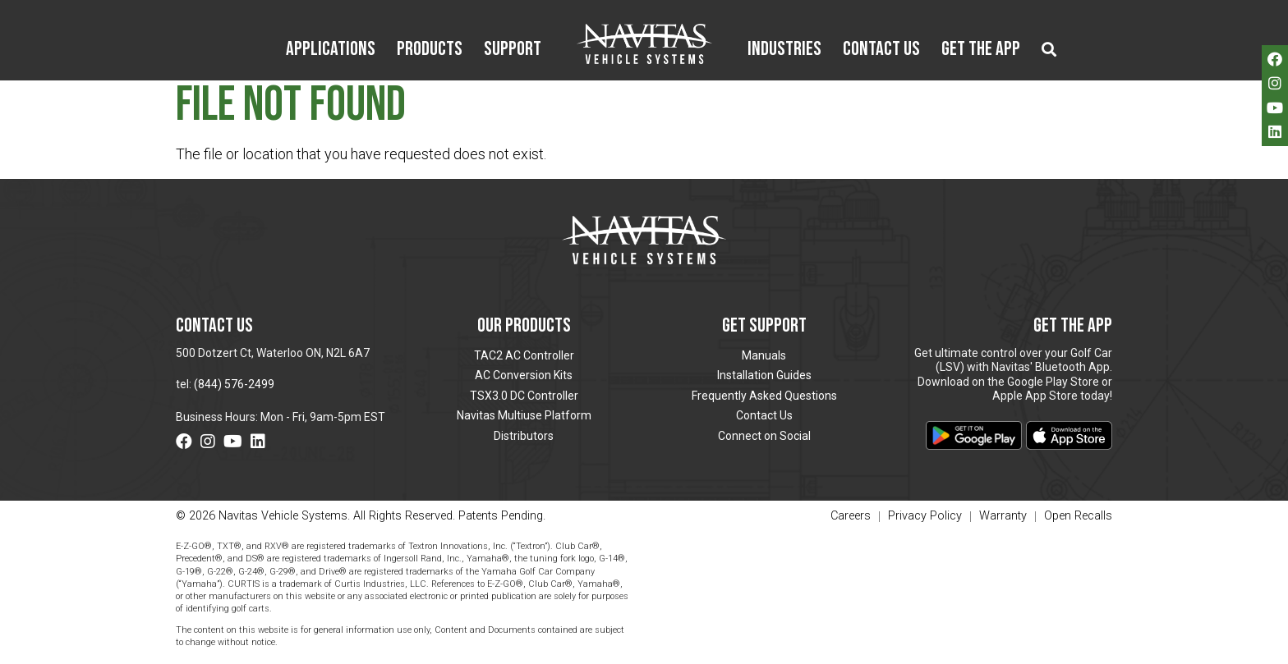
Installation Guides (764, 375)
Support (512, 50)
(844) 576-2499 (234, 384)
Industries (784, 50)
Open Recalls (1078, 516)
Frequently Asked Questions (764, 395)
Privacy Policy (925, 516)
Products (429, 50)
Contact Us (881, 50)
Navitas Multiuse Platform (524, 415)
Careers (850, 516)
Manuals (764, 355)
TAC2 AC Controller (524, 355)
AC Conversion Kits (524, 375)
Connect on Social (764, 435)
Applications (330, 50)
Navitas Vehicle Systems (644, 43)
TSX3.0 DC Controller (524, 395)
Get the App (980, 50)
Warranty (1003, 516)
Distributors (524, 435)
